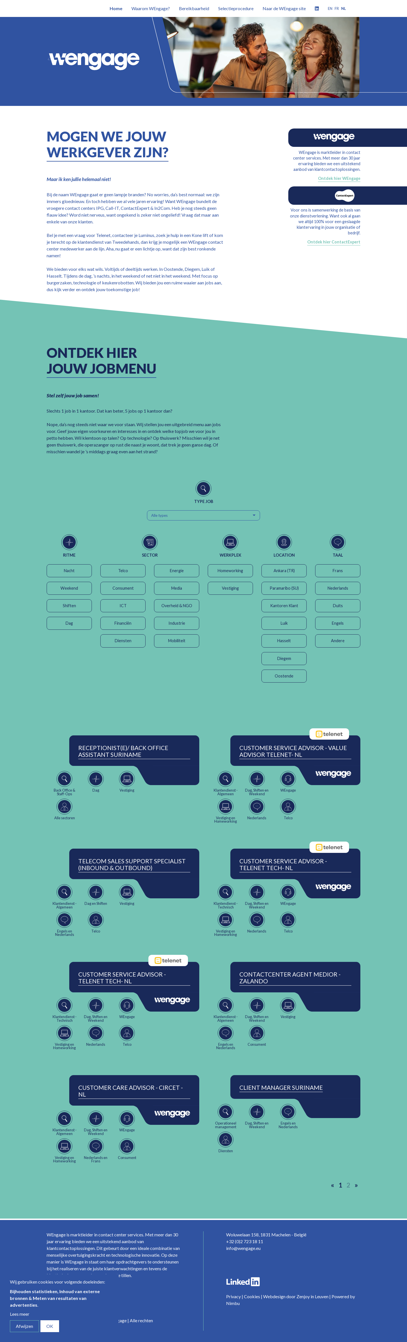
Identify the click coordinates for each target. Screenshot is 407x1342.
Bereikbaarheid (194, 8)
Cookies (252, 1296)
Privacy (233, 1296)
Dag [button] (69, 623)
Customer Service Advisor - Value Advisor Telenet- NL (293, 751)
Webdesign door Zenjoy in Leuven (295, 1296)
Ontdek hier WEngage (339, 178)
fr (337, 8)
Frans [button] (338, 570)
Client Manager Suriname (281, 1087)
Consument (123, 588)
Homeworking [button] (230, 570)
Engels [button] (338, 623)
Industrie (176, 623)
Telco (123, 570)
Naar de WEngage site (284, 8)
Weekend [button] (69, 588)
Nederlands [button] (338, 588)
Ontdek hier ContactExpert (333, 241)
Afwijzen (24, 1326)
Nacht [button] (69, 570)
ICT (123, 605)
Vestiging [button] (230, 588)
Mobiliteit (176, 640)
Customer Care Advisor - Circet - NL (130, 1091)
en (330, 8)
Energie (177, 570)
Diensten (123, 640)
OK (49, 1326)
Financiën (122, 623)
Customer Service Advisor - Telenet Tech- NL (283, 864)
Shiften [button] (69, 605)
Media (176, 588)
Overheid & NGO (176, 605)
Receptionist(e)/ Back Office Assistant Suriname (123, 751)
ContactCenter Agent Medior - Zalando (290, 977)
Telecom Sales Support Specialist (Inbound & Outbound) (132, 864)
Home (116, 8)
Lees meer (19, 1314)
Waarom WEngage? (150, 8)
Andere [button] (338, 640)
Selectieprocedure (236, 8)
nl (343, 8)
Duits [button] (338, 605)
